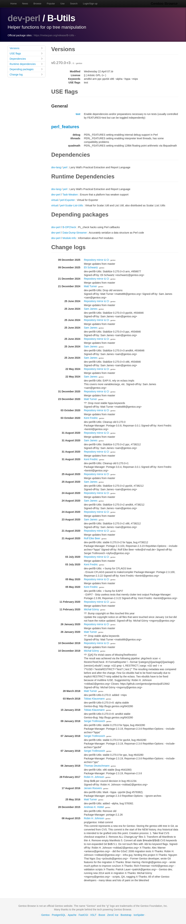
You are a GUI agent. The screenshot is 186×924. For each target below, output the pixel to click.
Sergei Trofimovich (94, 721)
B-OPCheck (69, 227)
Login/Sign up (90, 3)
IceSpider (139, 914)
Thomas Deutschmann (97, 765)
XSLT (93, 914)
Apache (72, 914)
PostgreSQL (59, 914)
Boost (102, 914)
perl (65, 167)
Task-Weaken (70, 194)
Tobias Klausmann (94, 698)
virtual (54, 200)
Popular (51, 3)
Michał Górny (91, 609)
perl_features (65, 126)
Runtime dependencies (26, 63)
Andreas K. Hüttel (94, 807)
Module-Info (69, 238)
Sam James (90, 308)
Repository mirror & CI (96, 259)
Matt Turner (90, 286)
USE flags (26, 53)
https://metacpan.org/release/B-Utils (54, 35)
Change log (26, 74)
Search (74, 3)
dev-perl (25, 18)
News (25, 3)
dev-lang (56, 167)
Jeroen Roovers (93, 788)
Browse (37, 3)
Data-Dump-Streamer (74, 232)
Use (62, 3)
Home (13, 3)
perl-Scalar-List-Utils (71, 205)
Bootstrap (126, 914)
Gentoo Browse (164, 4)
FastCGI (83, 914)
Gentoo (45, 914)
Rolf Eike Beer (92, 538)
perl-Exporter (67, 200)
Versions (26, 48)
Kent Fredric (91, 417)
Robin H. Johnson (94, 777)
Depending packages (26, 69)
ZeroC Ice (112, 914)
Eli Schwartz (91, 267)
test (78, 114)
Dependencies (26, 58)
